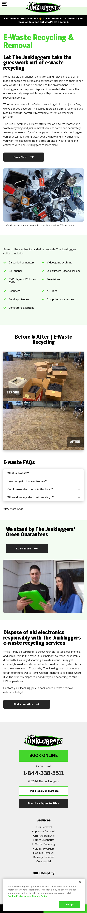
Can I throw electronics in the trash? (43, 489)
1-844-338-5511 (43, 773)
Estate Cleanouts (43, 840)
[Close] (80, 886)
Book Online (43, 756)
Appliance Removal (43, 831)
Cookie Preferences (19, 900)
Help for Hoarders (43, 849)
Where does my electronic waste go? (43, 497)
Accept (69, 908)
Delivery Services (43, 857)
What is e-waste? (43, 473)
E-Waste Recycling (43, 844)
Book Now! (24, 156)
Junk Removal (43, 827)
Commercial (43, 861)
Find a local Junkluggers (44, 791)
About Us (43, 880)
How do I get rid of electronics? (43, 481)
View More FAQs (13, 509)
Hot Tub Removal (43, 853)
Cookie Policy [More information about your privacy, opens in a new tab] (39, 900)
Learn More (27, 548)
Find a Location (27, 704)
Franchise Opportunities (43, 803)
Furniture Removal (43, 836)
